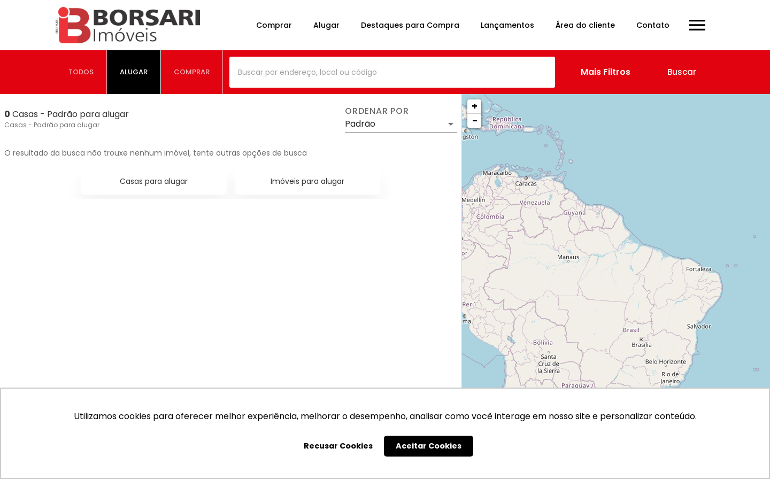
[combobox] (392, 72)
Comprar (274, 25)
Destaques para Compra (410, 25)
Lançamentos (507, 25)
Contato (652, 25)
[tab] (81, 72)
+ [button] (475, 106)
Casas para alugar (154, 181)
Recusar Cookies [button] (338, 446)
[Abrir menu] (697, 25)
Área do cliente (585, 25)
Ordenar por (377, 111)
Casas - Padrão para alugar (51, 124)
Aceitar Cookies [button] (428, 446)
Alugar (326, 25)
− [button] (475, 120)
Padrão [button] (360, 124)
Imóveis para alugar (307, 181)
